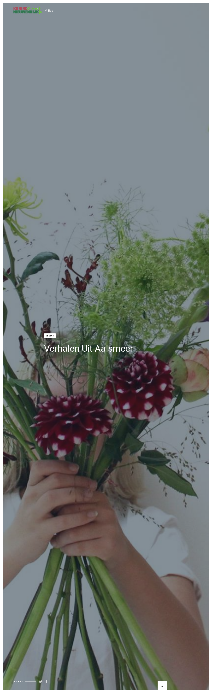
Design (50, 336)
